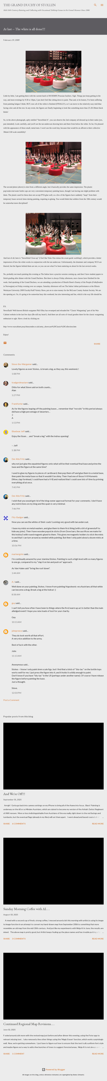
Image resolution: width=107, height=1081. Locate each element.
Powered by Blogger (53, 1069)
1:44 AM (16, 573)
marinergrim (18, 554)
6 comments (18, 823)
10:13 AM (16, 622)
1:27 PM (16, 395)
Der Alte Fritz (18, 459)
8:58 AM (16, 594)
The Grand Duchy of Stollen (29, 5)
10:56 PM (16, 545)
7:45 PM (16, 487)
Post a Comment (11, 700)
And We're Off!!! (14, 794)
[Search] (95, 5)
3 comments (18, 938)
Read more (98, 823)
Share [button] (97, 344)
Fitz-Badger (17, 517)
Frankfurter (17, 403)
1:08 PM (16, 373)
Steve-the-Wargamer (22, 364)
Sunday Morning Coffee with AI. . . (26, 909)
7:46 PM (16, 508)
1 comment (18, 1053)
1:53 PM (16, 422)
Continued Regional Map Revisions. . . (28, 1024)
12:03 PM (16, 692)
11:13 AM (16, 655)
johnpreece (17, 630)
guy (13, 603)
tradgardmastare (20, 382)
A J (13, 581)
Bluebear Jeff (18, 431)
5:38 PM (16, 450)
